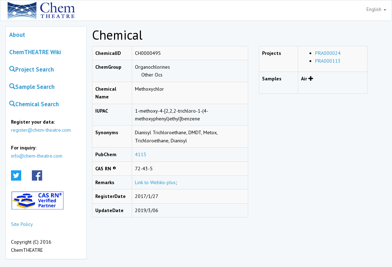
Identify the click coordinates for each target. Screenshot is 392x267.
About (17, 35)
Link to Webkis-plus (155, 182)
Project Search (31, 69)
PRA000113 (328, 61)
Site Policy (22, 224)
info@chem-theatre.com (36, 156)
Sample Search (32, 87)
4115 (140, 154)
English (376, 9)
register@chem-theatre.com (41, 130)
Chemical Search (34, 104)
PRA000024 (328, 53)
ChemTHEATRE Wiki (35, 52)
